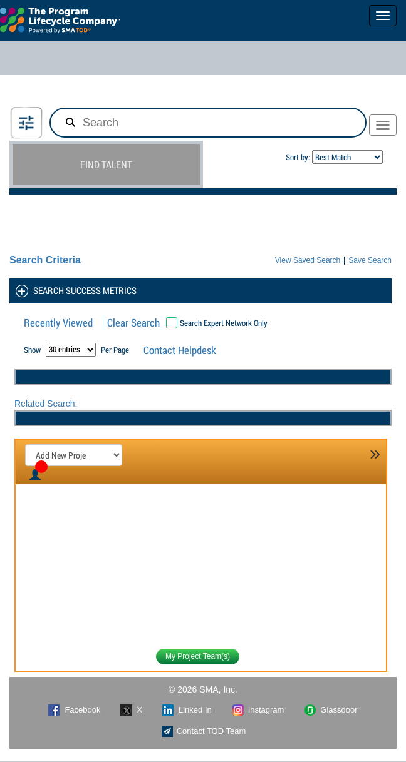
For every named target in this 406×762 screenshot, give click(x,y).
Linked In (187, 710)
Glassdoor (330, 710)
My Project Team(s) (197, 656)
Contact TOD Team (203, 731)
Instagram (258, 710)
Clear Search (133, 322)
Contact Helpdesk (179, 350)
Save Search (370, 261)
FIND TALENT (106, 164)
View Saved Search (308, 261)
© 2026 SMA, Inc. (203, 689)
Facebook (74, 710)
